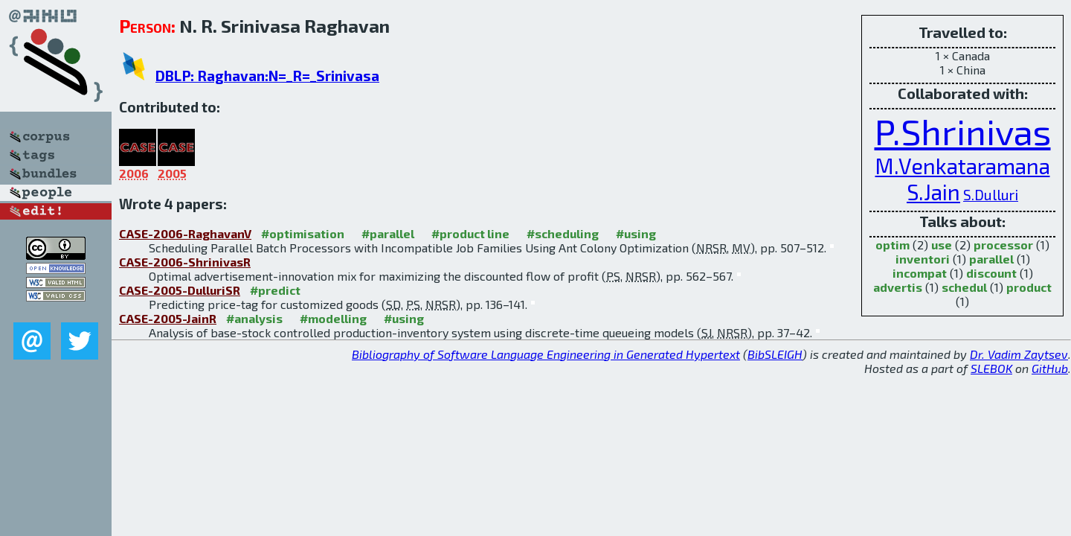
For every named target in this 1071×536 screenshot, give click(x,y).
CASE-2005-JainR (167, 318)
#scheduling (563, 233)
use (941, 244)
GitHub (1050, 368)
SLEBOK (991, 368)
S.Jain (933, 192)
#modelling (333, 318)
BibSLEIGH (775, 354)
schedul (964, 287)
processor (1003, 244)
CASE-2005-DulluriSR (179, 290)
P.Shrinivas (963, 131)
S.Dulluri (990, 194)
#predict (275, 290)
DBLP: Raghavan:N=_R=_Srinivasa (267, 75)
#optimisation (302, 233)
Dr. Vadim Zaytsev (1019, 354)
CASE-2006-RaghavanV (185, 233)
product (1029, 287)
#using (636, 233)
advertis (897, 287)
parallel (991, 259)
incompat (919, 273)
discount (991, 273)
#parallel (387, 233)
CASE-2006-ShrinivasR (185, 262)
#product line (470, 233)
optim (892, 244)
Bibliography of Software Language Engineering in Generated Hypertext (546, 354)
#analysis (254, 318)
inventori (922, 259)
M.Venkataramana (962, 166)
